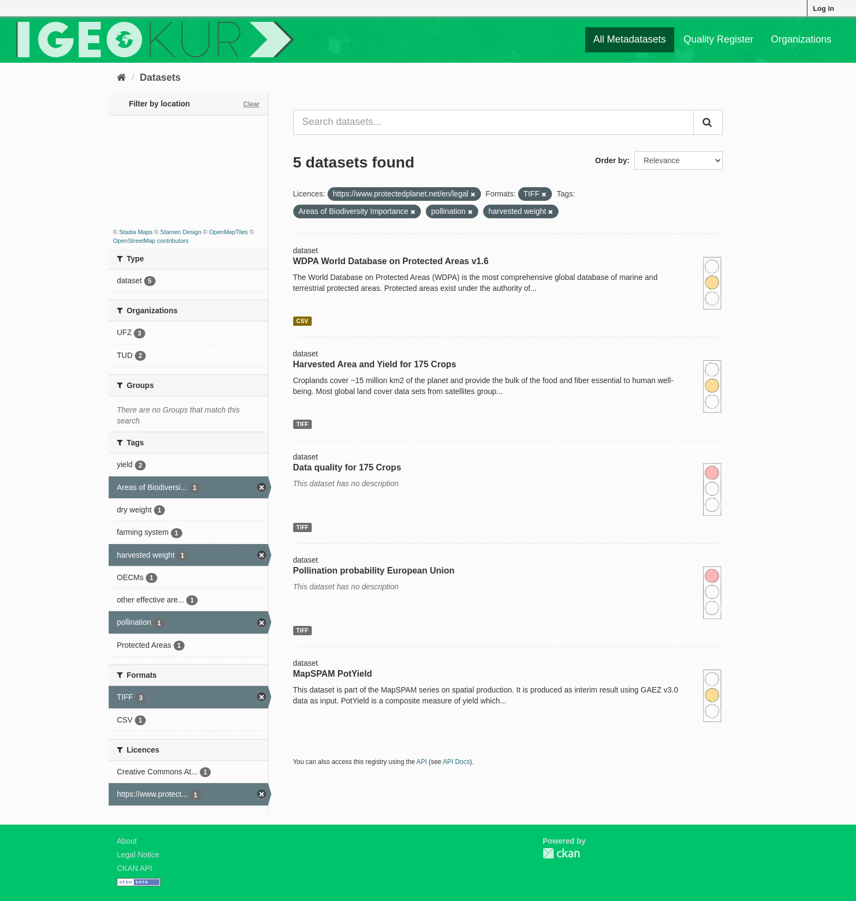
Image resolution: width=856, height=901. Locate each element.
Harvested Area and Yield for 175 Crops (374, 364)
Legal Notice (138, 854)
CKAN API (134, 868)
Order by (611, 160)
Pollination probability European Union (374, 570)
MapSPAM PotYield (332, 673)
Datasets (160, 77)
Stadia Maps (135, 232)
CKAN (561, 853)
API (422, 762)
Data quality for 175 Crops (347, 467)
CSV (302, 321)
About (127, 841)
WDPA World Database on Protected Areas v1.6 (391, 261)
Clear (251, 104)
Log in (823, 8)
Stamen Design (180, 232)
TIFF (302, 424)
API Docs (456, 762)
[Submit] (708, 122)
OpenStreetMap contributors (150, 240)
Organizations (801, 39)
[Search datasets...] (493, 122)
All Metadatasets (629, 39)
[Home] (121, 77)
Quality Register (718, 39)
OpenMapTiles (228, 232)
